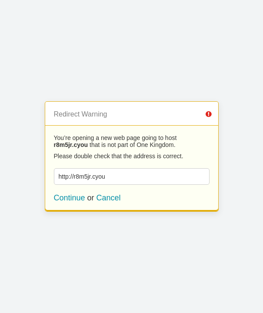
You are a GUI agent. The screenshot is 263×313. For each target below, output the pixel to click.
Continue (69, 197)
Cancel (109, 197)
